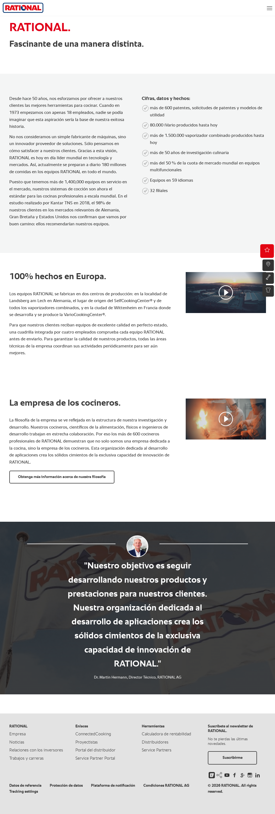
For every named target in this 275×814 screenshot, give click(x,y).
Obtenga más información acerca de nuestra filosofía (62, 477)
